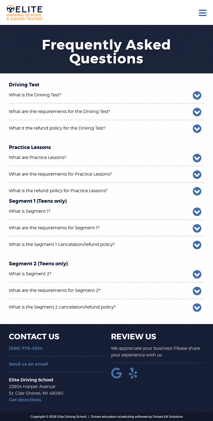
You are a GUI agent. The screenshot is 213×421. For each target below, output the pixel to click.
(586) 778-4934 (25, 348)
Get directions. (25, 400)
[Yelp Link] (135, 377)
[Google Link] (118, 377)
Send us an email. (29, 364)
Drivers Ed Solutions (168, 417)
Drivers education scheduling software (119, 417)
